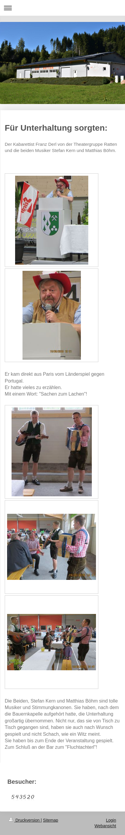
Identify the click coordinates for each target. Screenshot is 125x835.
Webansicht (105, 825)
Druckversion (25, 820)
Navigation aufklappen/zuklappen (62, 7)
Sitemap (50, 820)
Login (111, 820)
